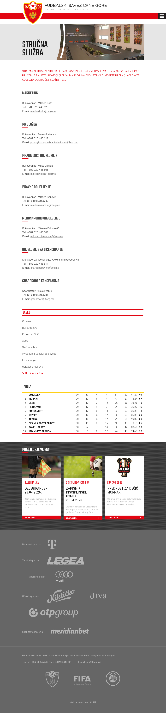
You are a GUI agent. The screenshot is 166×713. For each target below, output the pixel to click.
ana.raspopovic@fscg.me (44, 267)
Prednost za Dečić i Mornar (123, 490)
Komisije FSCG (30, 334)
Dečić (32, 403)
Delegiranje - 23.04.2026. (36, 490)
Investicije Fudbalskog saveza (39, 353)
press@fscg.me (39, 142)
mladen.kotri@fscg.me (43, 111)
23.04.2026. (43, 517)
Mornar (33, 399)
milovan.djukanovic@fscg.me (46, 236)
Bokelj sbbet (37, 427)
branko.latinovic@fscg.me (63, 142)
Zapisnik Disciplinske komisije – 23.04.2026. (76, 494)
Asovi (25, 340)
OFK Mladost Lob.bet (42, 423)
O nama (26, 321)
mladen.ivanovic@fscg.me (45, 205)
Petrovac (35, 407)
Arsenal (34, 419)
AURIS (92, 702)
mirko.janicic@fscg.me (43, 173)
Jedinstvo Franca (40, 431)
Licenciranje (29, 360)
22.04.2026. (125, 517)
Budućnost (36, 411)
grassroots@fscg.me (42, 299)
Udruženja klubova (32, 366)
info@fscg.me (93, 662)
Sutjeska (34, 395)
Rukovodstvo (29, 327)
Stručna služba (32, 373)
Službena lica (29, 347)
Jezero (33, 415)
